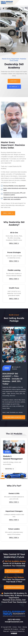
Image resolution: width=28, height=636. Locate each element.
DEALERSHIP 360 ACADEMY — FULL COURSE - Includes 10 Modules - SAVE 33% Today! (12, 378)
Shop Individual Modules (14, 587)
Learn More (14, 81)
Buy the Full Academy (14, 571)
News (20, 627)
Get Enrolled (14, 86)
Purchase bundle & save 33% (14, 417)
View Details (9, 468)
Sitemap (24, 627)
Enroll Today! (8, 213)
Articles (14, 627)
